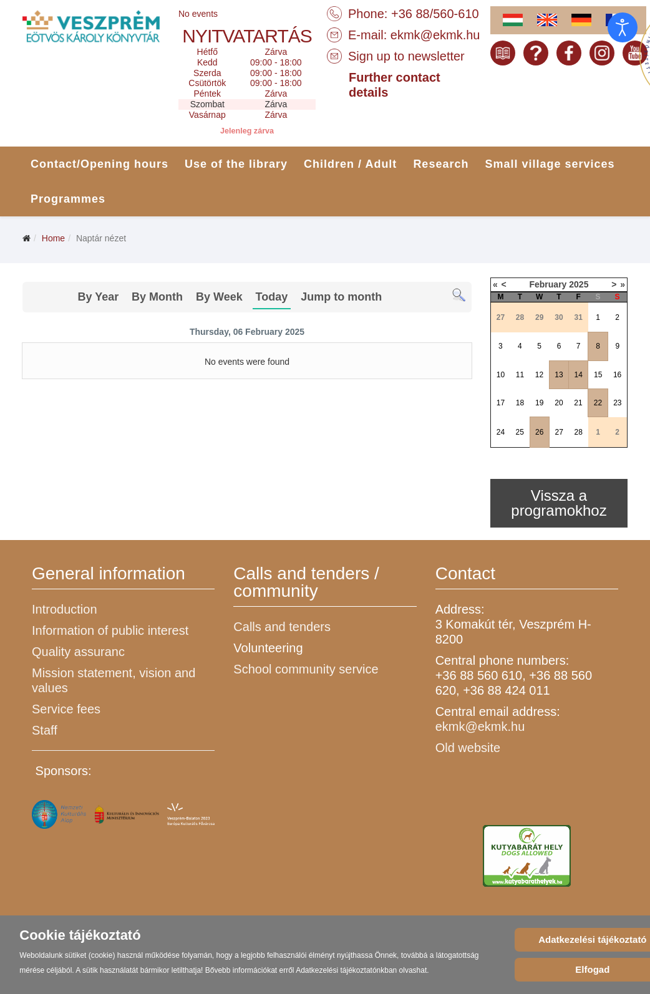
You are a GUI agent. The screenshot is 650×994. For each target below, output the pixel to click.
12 (539, 374)
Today (272, 297)
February (547, 284)
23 (617, 402)
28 (579, 432)
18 (520, 402)
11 (520, 374)
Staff (44, 730)
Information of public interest (110, 630)
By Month (157, 297)
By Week (219, 297)
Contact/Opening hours (99, 164)
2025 (578, 284)
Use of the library (236, 164)
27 (559, 432)
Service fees (66, 709)
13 (559, 374)
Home (53, 238)
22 (598, 402)
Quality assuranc (78, 652)
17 (501, 402)
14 (579, 374)
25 (519, 432)
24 (501, 432)
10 (501, 374)
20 (559, 402)
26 (539, 432)
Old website (468, 748)
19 (539, 402)
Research (440, 164)
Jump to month (341, 297)
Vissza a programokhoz (558, 503)
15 (598, 374)
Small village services (549, 164)
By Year (98, 297)
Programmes (68, 199)
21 (578, 402)
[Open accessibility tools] (623, 27)
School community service (305, 669)
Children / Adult (350, 164)
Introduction (64, 609)
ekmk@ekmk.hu (435, 35)
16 (617, 374)
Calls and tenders (282, 627)
